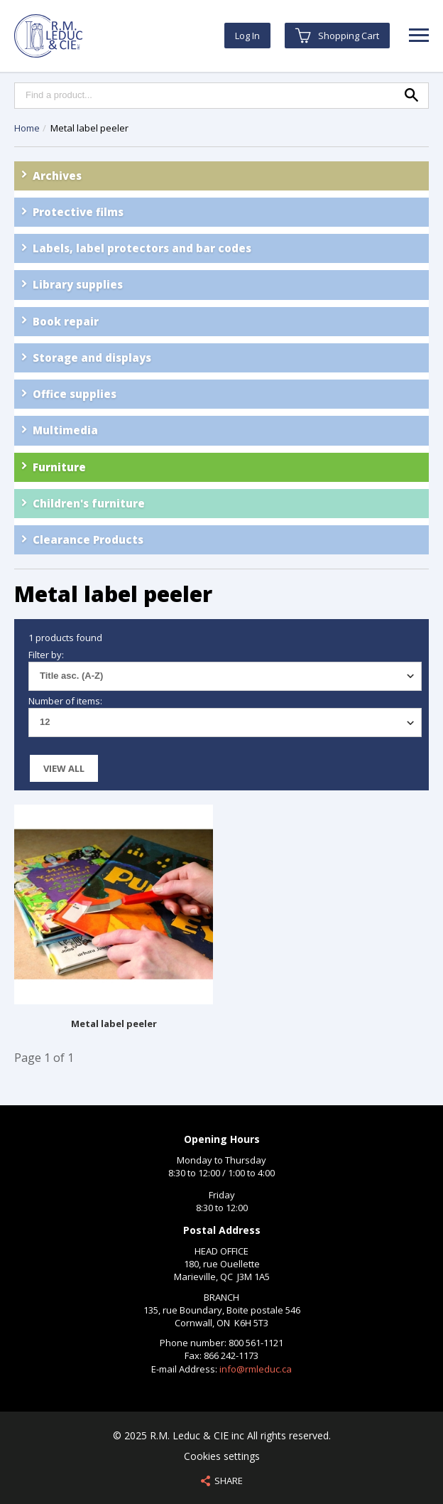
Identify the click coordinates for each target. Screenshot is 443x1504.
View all (63, 768)
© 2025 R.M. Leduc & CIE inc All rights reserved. (222, 1435)
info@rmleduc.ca (255, 1369)
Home (27, 128)
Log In (247, 35)
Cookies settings (222, 1456)
